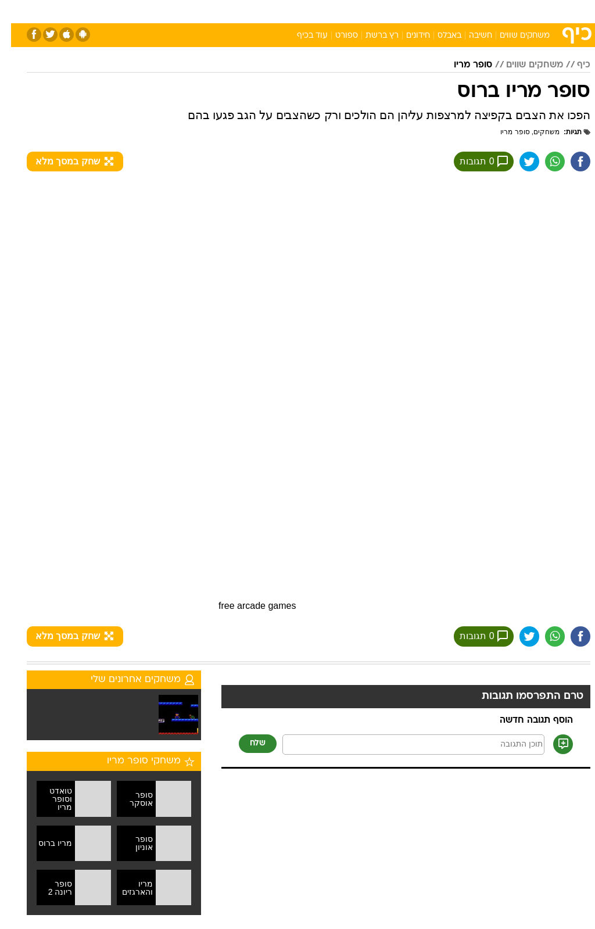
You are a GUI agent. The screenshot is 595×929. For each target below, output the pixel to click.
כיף (572, 65)
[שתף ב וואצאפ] (542, 162)
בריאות (285, 11)
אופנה (169, 11)
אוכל (319, 11)
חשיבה (469, 36)
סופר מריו (462, 65)
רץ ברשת (371, 36)
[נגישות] (16, 10)
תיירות (248, 11)
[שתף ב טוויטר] (515, 162)
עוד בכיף (301, 36)
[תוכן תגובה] (402, 747)
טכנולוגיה (208, 11)
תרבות (411, 11)
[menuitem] (439, 11)
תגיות (567, 132)
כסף (347, 11)
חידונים (407, 36)
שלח (247, 745)
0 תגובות (469, 162)
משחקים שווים (514, 36)
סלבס (377, 11)
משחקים (535, 132)
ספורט (446, 11)
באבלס (438, 36)
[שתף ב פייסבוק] (568, 162)
